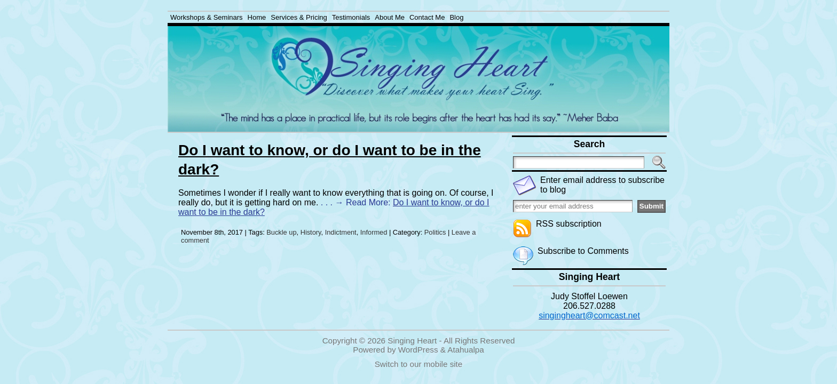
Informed (374, 232)
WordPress (418, 349)
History (311, 232)
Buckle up (281, 232)
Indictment (341, 232)
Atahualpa (465, 349)
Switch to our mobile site (419, 364)
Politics (435, 232)
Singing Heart (412, 340)
